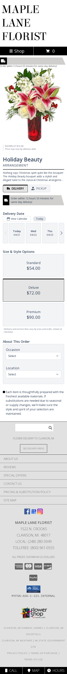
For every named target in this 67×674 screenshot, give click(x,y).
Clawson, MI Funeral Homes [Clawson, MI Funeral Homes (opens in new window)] (23, 627)
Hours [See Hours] (55, 670)
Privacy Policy (17, 653)
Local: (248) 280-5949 (34, 541)
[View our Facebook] (27, 513)
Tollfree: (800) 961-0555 (33, 547)
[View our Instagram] (40, 513)
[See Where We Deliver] (33, 448)
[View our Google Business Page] (33, 513)
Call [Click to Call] (11, 670)
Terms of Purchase (44, 653)
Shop (16, 51)
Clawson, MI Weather (17, 640)
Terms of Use (33, 659)
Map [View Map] (33, 670)
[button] (33, 589)
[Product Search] (34, 428)
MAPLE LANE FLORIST (24, 23)
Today (39, 218)
